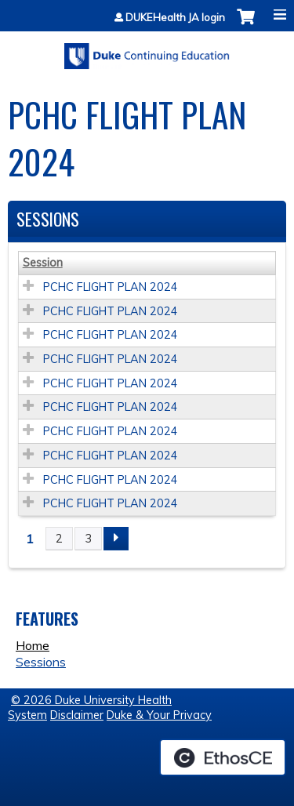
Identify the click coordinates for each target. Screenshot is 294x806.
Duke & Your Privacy (159, 715)
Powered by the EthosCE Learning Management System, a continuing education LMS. (222, 757)
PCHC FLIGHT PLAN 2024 (110, 287)
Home (32, 645)
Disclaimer (76, 715)
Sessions (41, 662)
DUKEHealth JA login (175, 18)
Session (43, 263)
